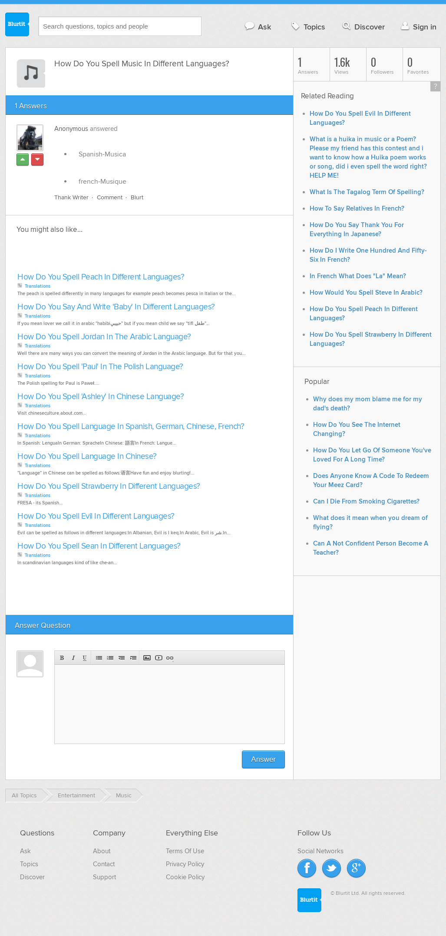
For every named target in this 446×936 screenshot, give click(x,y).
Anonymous (71, 129)
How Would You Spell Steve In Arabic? (366, 293)
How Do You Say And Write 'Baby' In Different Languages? (116, 307)
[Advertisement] (115, 256)
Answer (263, 759)
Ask (257, 27)
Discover (362, 27)
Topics (307, 27)
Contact (104, 864)
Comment (109, 197)
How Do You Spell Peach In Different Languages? (100, 277)
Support (104, 877)
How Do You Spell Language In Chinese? (87, 457)
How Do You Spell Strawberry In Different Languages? (108, 486)
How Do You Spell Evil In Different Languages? (96, 516)
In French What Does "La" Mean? (358, 276)
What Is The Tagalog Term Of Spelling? (367, 192)
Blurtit (17, 26)
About (101, 851)
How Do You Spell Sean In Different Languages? (99, 546)
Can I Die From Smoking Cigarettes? (366, 501)
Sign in (417, 27)
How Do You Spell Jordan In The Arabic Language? (104, 337)
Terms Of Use (185, 851)
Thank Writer (71, 197)
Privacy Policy (185, 864)
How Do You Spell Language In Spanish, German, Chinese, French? (130, 427)
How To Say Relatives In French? (357, 209)
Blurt (137, 197)
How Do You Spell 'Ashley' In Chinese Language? (100, 397)
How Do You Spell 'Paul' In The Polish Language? (100, 367)
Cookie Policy (185, 877)
